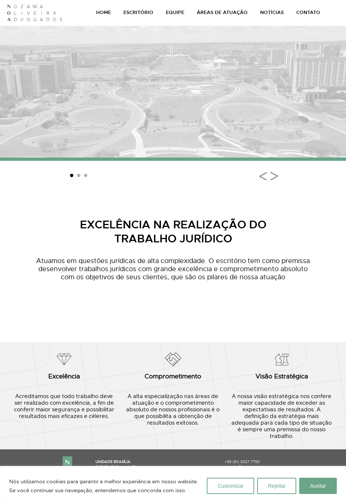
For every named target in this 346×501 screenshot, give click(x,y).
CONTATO (308, 12)
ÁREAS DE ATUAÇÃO (222, 12)
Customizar (230, 486)
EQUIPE (175, 12)
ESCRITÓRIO (138, 12)
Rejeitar (277, 486)
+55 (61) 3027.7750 (242, 461)
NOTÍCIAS (272, 12)
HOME (103, 12)
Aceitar (318, 486)
